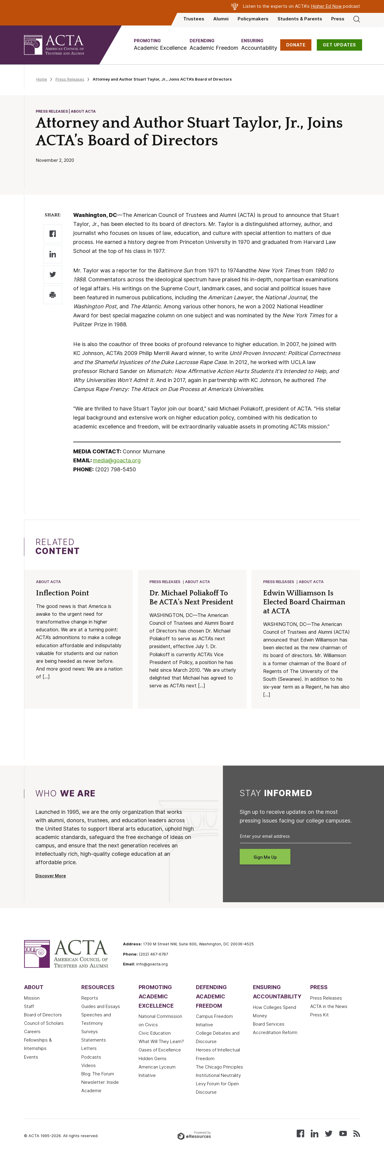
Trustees (193, 19)
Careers (32, 1032)
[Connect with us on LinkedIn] (314, 1134)
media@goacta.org (117, 460)
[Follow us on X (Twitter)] (328, 1134)
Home (41, 79)
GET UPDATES (339, 45)
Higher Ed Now (326, 6)
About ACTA (48, 582)
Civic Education (155, 1033)
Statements (93, 1040)
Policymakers (253, 19)
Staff (29, 1007)
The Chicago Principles (219, 1067)
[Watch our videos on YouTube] (343, 1134)
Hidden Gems (152, 1059)
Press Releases (70, 79)
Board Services (268, 1024)
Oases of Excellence (160, 1050)
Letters (89, 1049)
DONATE (296, 45)
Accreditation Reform (275, 1033)
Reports (89, 998)
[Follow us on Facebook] (300, 1134)
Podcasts (91, 1057)
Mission (32, 998)
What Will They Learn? (161, 1042)
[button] (160, 44)
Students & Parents (300, 19)
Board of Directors (43, 1015)
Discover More (50, 876)
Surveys (89, 1032)
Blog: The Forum (97, 1074)
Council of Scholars (44, 1024)
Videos (88, 1066)
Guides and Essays (100, 1007)
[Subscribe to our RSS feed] (356, 1134)
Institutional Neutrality (218, 1076)
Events (31, 1057)
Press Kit (319, 1015)
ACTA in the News (328, 1007)
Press (337, 19)
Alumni (221, 19)
